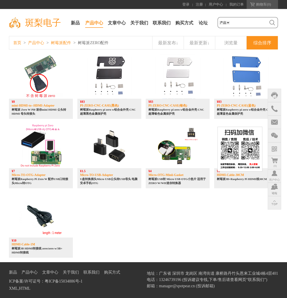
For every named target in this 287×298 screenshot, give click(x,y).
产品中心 (94, 22)
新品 (75, 22)
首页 (17, 43)
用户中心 (216, 4)
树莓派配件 (61, 43)
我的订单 (236, 4)
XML (13, 288)
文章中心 (117, 22)
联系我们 (162, 22)
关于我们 (139, 22)
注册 (199, 4)
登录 (185, 4)
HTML (24, 288)
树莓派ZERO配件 (93, 43)
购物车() (263, 4)
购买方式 (184, 22)
